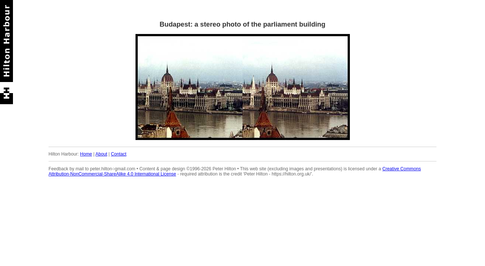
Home (86, 154)
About (101, 154)
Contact (119, 154)
